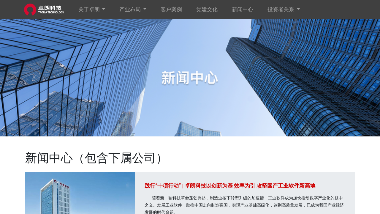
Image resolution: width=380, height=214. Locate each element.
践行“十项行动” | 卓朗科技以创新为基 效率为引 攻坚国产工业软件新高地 (230, 185)
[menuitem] (172, 9)
